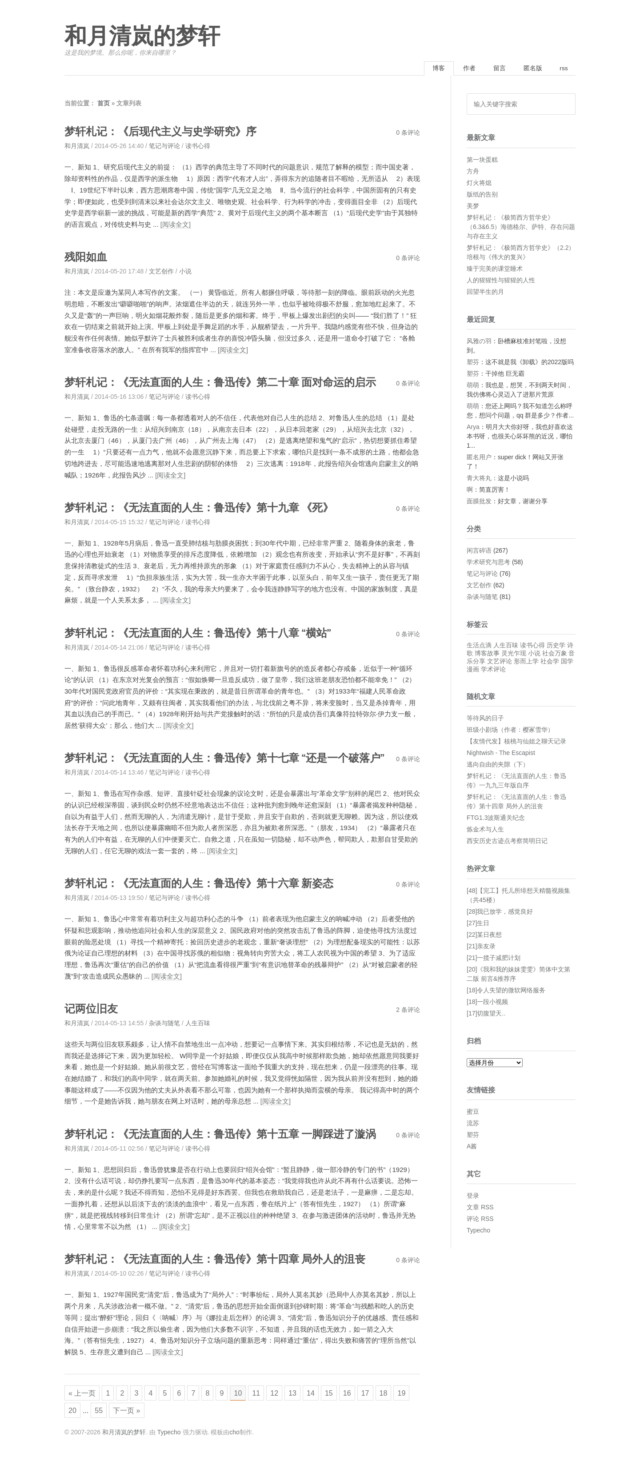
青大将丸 (479, 478)
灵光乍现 (513, 654)
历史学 (556, 646)
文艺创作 (161, 271)
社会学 (549, 662)
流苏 (473, 1124)
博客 (432, 68)
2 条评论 (408, 1008)
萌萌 (473, 385)
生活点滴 (479, 646)
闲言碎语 (479, 551)
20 (92, 1411)
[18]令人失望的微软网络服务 (506, 990)
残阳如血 (86, 257)
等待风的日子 (485, 718)
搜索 (565, 105)
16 (361, 1392)
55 (119, 1411)
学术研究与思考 (488, 562)
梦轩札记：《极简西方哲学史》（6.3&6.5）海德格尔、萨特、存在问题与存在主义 (521, 227)
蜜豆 (473, 1112)
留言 (496, 68)
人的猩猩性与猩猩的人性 (501, 280)
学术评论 (493, 670)
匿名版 (530, 68)
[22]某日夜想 (484, 935)
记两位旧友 (92, 1007)
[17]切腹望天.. (486, 1013)
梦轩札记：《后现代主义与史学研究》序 (164, 132)
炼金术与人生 (485, 830)
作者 (464, 68)
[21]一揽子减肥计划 (493, 958)
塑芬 (473, 362)
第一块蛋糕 (482, 160)
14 (323, 1392)
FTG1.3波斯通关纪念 (496, 818)
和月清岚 (76, 146)
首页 (103, 104)
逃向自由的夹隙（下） (498, 765)
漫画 (473, 670)
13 (304, 1392)
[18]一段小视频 (487, 1002)
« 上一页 (82, 1392)
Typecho (478, 1231)
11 (266, 1392)
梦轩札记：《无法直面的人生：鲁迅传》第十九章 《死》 (204, 507)
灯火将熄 (479, 183)
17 (380, 1392)
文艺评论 (499, 662)
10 (247, 1392)
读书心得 (197, 146)
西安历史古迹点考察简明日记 (507, 841)
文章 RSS (480, 1208)
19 (73, 1411)
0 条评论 (408, 133)
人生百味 (197, 1022)
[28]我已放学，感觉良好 (500, 911)
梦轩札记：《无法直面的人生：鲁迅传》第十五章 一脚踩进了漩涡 (226, 1133)
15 (342, 1392)
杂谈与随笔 (164, 1022)
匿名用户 (479, 457)
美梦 (473, 206)
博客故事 (487, 654)
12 (285, 1392)
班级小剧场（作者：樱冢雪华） (510, 730)
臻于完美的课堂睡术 (495, 269)
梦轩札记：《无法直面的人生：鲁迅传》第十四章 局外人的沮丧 (221, 1258)
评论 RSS (480, 1219)
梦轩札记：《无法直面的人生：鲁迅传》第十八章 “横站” (203, 632)
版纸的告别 (482, 194)
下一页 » (147, 1411)
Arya (473, 427)
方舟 (473, 171)
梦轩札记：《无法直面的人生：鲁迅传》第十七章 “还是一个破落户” (231, 757)
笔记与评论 (164, 146)
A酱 (472, 1147)
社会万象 (554, 654)
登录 (473, 1196)
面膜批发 (479, 501)
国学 (567, 662)
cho (234, 1433)
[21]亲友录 (481, 946)
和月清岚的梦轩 (142, 36)
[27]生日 (478, 923)
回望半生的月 (485, 292)
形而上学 (526, 662)
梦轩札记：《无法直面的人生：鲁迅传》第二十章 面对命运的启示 (226, 382)
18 (399, 1392)
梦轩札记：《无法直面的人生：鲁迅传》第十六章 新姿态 (204, 882)
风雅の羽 (479, 341)
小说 (185, 271)
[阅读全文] (175, 225)
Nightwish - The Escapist (501, 753)
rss (563, 68)
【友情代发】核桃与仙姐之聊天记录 (516, 742)
